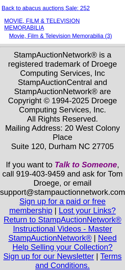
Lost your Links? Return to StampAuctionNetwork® (62, 215)
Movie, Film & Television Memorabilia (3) (60, 36)
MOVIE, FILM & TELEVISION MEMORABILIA (42, 24)
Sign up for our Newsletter (48, 256)
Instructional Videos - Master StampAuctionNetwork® (60, 233)
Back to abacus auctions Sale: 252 (46, 8)
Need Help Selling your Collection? (64, 242)
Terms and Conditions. (78, 261)
